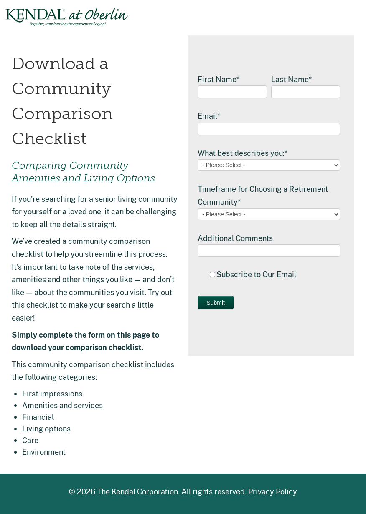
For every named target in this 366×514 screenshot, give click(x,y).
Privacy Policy (272, 491)
